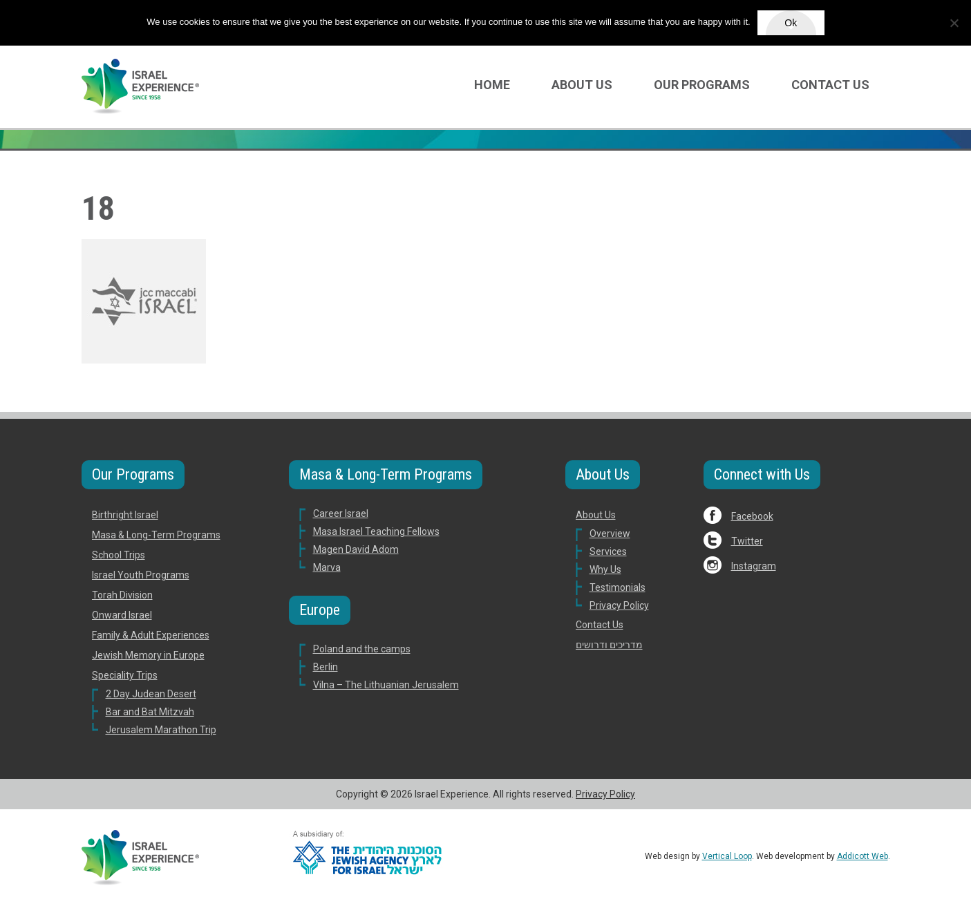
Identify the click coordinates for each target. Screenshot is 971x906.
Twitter (747, 541)
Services (608, 551)
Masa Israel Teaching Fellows (376, 531)
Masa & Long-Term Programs (156, 534)
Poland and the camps (362, 648)
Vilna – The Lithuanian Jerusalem (386, 684)
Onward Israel (122, 615)
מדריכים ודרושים (609, 644)
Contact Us (830, 84)
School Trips (118, 554)
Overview (610, 533)
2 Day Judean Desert (151, 693)
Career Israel (340, 513)
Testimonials (617, 587)
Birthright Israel (125, 514)
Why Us (605, 569)
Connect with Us (762, 474)
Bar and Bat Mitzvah (150, 711)
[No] (954, 23)
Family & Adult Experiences (150, 635)
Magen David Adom (356, 549)
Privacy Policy (619, 605)
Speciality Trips (125, 675)
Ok (790, 22)
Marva (327, 567)
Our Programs (702, 84)
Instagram (753, 566)
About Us (582, 84)
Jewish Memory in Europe (148, 655)
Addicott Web (862, 856)
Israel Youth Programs (140, 575)
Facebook (752, 516)
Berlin (325, 666)
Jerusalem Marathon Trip (161, 729)
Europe (319, 610)
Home (492, 84)
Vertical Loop (727, 856)
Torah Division (122, 595)
